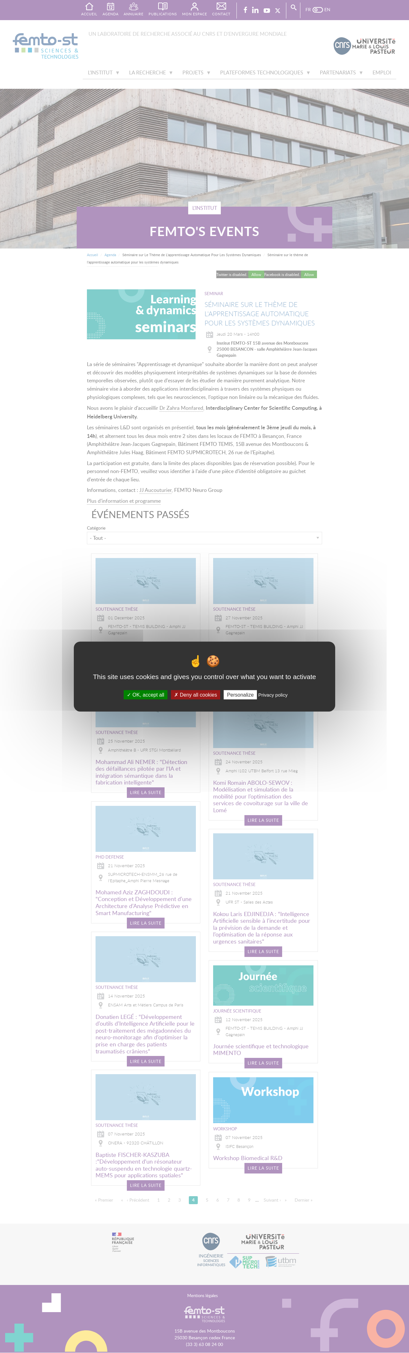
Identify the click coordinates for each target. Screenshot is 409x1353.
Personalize (240, 694)
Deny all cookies (195, 694)
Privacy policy (273, 694)
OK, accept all (145, 694)
